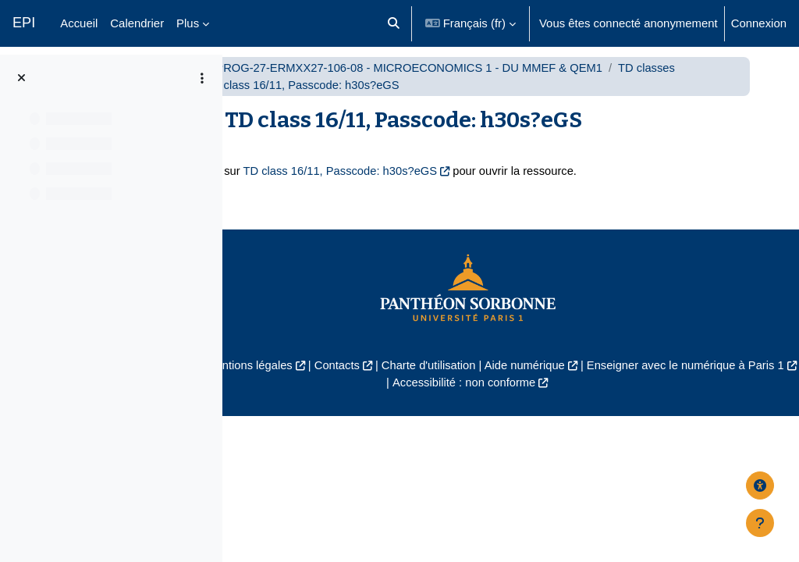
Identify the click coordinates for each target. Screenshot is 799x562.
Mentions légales (356, 382)
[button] (393, 23)
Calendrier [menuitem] (137, 23)
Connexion (759, 23)
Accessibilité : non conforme (573, 399)
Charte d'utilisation (537, 382)
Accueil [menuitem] (79, 23)
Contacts (445, 382)
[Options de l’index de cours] (202, 78)
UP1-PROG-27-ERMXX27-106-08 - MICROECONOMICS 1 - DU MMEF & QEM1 (498, 84)
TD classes (334, 101)
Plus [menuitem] (187, 23)
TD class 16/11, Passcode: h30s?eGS (441, 187)
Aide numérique (635, 382)
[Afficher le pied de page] (760, 523)
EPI (23, 22)
